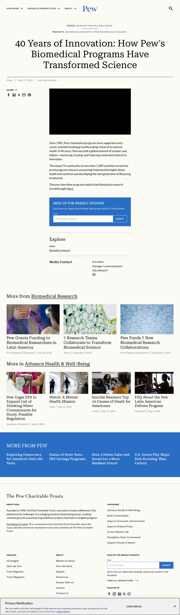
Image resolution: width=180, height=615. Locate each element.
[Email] (83, 218)
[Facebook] (109, 594)
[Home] (35, 496)
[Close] (174, 607)
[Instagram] (114, 594)
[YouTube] (129, 594)
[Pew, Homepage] (90, 8)
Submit (120, 219)
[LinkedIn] (120, 594)
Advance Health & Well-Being (57, 364)
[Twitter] (124, 593)
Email (55, 213)
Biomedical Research (54, 296)
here (70, 188)
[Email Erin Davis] (94, 274)
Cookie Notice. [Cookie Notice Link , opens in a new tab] (63, 613)
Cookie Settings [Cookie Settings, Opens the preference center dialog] (134, 607)
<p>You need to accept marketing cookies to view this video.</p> (90, 112)
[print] (29, 95)
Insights (11, 555)
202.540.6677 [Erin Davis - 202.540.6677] (100, 270)
